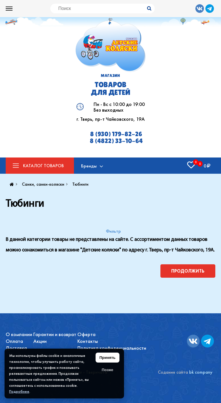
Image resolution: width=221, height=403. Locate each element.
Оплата (14, 341)
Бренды (89, 166)
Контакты (87, 341)
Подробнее (19, 391)
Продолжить (188, 271)
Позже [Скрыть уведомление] (107, 370)
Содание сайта (173, 372)
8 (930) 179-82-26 (116, 134)
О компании (19, 334)
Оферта (86, 334)
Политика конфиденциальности (111, 348)
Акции (40, 341)
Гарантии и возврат (54, 334)
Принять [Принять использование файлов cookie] (107, 357)
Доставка (16, 348)
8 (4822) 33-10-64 (116, 141)
